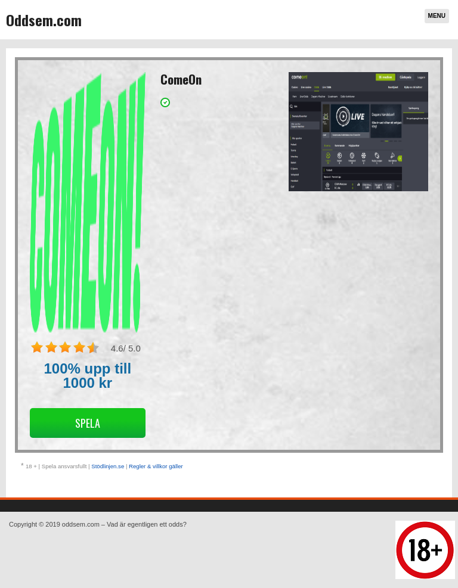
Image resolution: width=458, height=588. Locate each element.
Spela (87, 423)
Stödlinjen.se (107, 466)
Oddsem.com (44, 19)
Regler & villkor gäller (156, 466)
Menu (436, 16)
